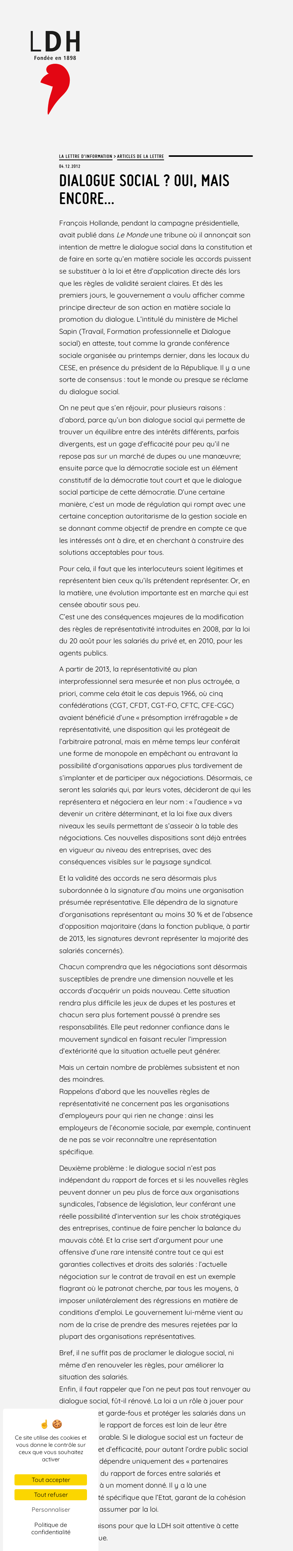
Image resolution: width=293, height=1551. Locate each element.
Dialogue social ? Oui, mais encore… (144, 188)
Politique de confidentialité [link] (51, 1528)
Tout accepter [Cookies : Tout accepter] (51, 1479)
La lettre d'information (86, 156)
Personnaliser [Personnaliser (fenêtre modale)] (51, 1509)
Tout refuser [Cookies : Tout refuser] (51, 1494)
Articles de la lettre (140, 156)
